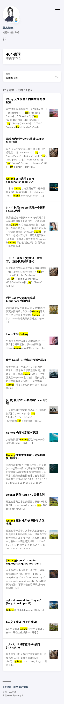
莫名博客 (8, 27)
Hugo (9, 692)
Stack (9, 695)
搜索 (8, 74)
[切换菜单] (57, 9)
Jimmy (18, 695)
